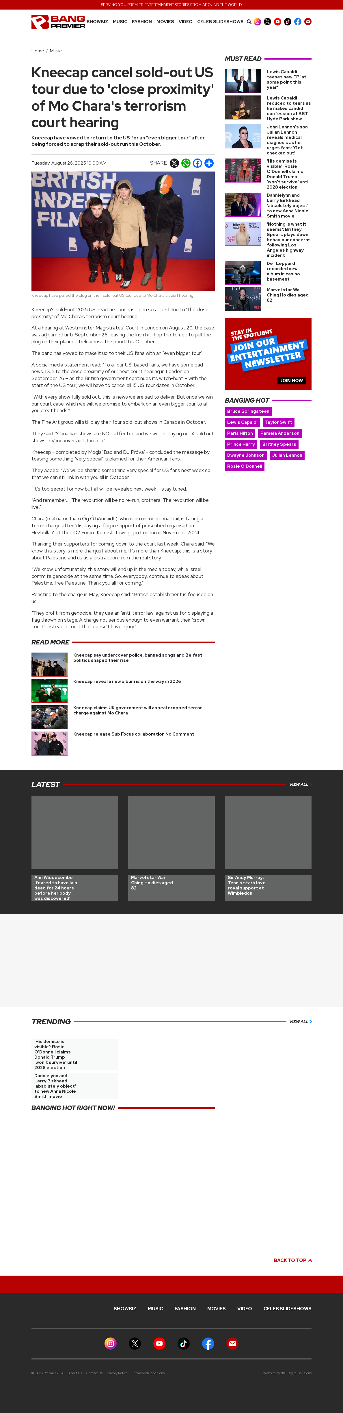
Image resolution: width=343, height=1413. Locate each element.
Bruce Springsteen (248, 411)
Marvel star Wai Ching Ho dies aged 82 (288, 295)
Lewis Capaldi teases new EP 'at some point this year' (286, 79)
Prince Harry (241, 444)
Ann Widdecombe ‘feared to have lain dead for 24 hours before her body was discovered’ (55, 888)
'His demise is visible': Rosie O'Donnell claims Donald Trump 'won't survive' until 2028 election (288, 174)
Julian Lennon (287, 455)
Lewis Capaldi (242, 422)
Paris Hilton (240, 433)
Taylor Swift (278, 422)
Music (55, 51)
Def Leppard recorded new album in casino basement (283, 271)
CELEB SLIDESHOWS (220, 22)
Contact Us (94, 1373)
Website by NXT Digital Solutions (287, 1373)
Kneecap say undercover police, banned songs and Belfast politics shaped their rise (137, 657)
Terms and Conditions (148, 1373)
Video (186, 22)
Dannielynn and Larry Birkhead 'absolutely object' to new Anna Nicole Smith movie (287, 205)
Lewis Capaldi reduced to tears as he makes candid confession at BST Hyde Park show (289, 108)
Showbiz (97, 22)
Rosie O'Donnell (244, 466)
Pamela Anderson (279, 433)
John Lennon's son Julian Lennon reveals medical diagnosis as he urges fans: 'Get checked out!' (287, 140)
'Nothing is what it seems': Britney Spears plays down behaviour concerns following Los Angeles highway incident (289, 239)
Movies (165, 22)
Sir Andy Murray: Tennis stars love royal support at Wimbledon (247, 885)
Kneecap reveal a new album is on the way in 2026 (127, 681)
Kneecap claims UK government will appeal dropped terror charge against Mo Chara (137, 710)
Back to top (293, 1260)
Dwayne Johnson (245, 455)
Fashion (142, 22)
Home (37, 51)
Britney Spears (279, 444)
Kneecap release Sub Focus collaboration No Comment (133, 734)
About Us (75, 1373)
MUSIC (120, 22)
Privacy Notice (117, 1373)
